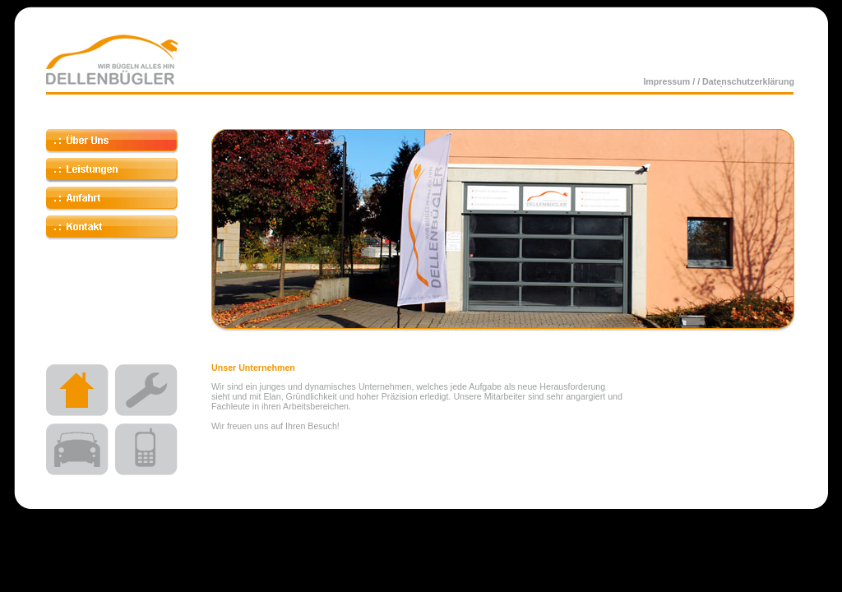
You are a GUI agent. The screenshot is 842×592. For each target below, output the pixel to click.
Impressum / (670, 81)
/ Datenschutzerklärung (745, 81)
